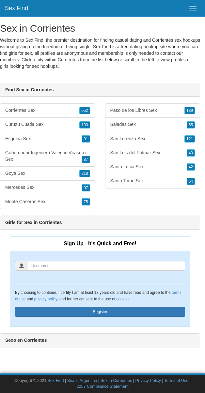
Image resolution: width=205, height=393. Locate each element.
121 (189, 139)
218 (84, 173)
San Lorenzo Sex (152, 139)
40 (191, 153)
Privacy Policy (148, 380)
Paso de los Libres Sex (152, 110)
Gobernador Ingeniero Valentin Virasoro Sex (47, 156)
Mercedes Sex (47, 187)
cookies (122, 299)
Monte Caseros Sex (47, 201)
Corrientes (68, 59)
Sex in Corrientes (116, 380)
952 (84, 110)
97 (86, 188)
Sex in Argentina (82, 380)
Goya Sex (47, 173)
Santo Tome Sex (152, 181)
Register (100, 312)
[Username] (106, 266)
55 (191, 125)
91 (86, 139)
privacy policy (45, 299)
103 (84, 125)
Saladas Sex (152, 124)
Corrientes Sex (47, 110)
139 (189, 110)
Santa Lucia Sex (152, 167)
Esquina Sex (47, 139)
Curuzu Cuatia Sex (47, 124)
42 (191, 167)
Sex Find (16, 8)
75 (86, 202)
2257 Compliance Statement (103, 386)
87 (86, 159)
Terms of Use (176, 380)
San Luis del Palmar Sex (152, 153)
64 (191, 181)
